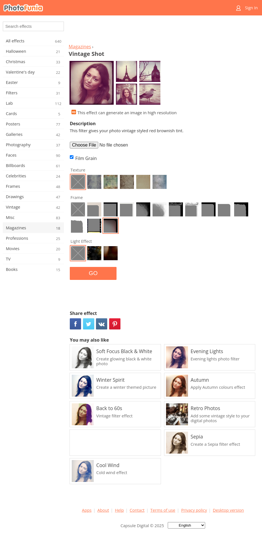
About (103, 510)
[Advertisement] (163, 31)
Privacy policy (194, 510)
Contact (137, 510)
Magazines (80, 47)
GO (93, 273)
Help (119, 510)
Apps (86, 510)
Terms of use (162, 510)
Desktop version (228, 510)
